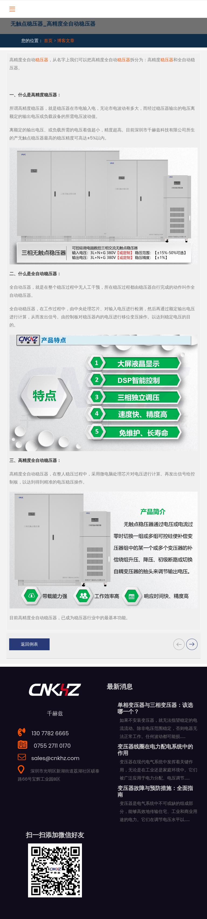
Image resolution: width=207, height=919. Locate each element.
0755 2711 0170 (44, 746)
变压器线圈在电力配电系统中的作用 (155, 750)
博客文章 (65, 41)
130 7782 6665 (43, 733)
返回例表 (29, 644)
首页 (48, 41)
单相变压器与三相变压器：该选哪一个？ (155, 708)
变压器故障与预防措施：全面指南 (155, 791)
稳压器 (41, 60)
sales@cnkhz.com (49, 758)
